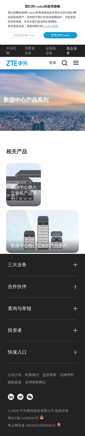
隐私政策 (15, 382)
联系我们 (32, 375)
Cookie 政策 (50, 26)
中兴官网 (11, 50)
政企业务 (72, 50)
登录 (52, 63)
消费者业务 (30, 50)
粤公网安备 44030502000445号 (32, 425)
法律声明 (67, 375)
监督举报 (49, 375)
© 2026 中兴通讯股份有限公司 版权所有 (38, 411)
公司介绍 (15, 375)
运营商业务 (51, 50)
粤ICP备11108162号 (23, 418)
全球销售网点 (33, 382)
